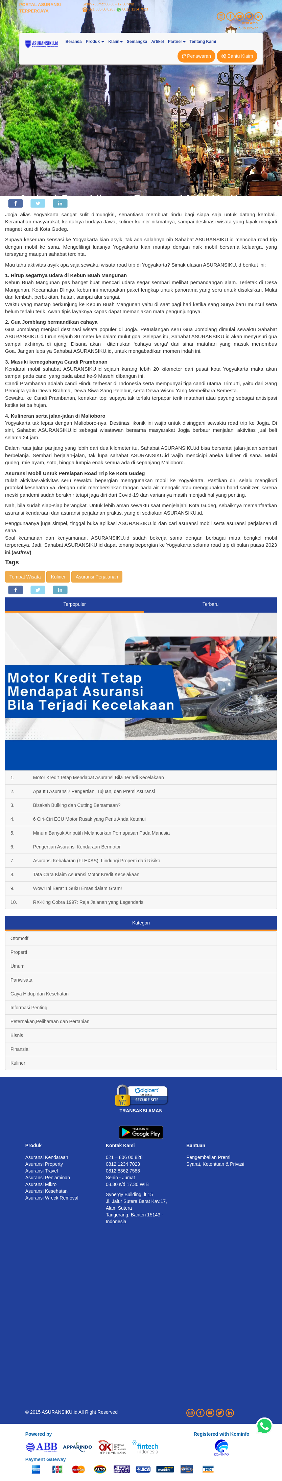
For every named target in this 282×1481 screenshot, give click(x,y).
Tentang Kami (203, 41)
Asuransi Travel (41, 1171)
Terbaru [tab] (210, 604)
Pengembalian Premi (208, 1157)
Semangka (137, 41)
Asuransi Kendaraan (46, 1157)
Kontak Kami (120, 1145)
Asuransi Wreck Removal (51, 1198)
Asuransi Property (44, 1164)
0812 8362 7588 (123, 1171)
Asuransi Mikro (41, 1184)
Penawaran (196, 56)
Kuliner (58, 576)
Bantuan (195, 1145)
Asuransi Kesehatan (46, 1191)
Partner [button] (176, 41)
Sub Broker (248, 28)
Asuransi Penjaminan (47, 1177)
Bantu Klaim (237, 56)
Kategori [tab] (141, 922)
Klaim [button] (115, 41)
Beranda (74, 41)
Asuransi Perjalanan (97, 576)
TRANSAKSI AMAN (140, 1110)
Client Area (248, 23)
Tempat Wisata (25, 576)
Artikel (157, 41)
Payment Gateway (45, 1459)
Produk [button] (95, 41)
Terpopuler (75, 604)
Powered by (38, 1434)
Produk (33, 1145)
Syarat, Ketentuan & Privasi (215, 1164)
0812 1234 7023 (135, 9)
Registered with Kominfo (222, 1434)
